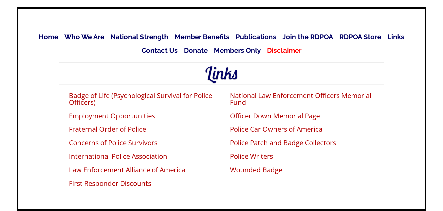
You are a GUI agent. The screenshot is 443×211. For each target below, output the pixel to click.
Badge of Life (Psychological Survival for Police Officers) (140, 99)
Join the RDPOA (308, 38)
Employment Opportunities (112, 115)
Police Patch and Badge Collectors (283, 142)
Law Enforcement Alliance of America (127, 169)
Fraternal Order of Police (107, 129)
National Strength (139, 38)
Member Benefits (202, 38)
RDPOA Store (360, 38)
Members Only (237, 52)
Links (395, 38)
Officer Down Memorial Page (275, 115)
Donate (196, 52)
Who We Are (84, 38)
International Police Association (118, 156)
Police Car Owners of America (276, 129)
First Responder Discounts (110, 183)
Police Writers (251, 156)
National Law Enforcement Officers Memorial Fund (300, 99)
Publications (256, 38)
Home (48, 38)
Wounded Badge (256, 169)
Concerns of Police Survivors (113, 142)
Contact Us (160, 52)
